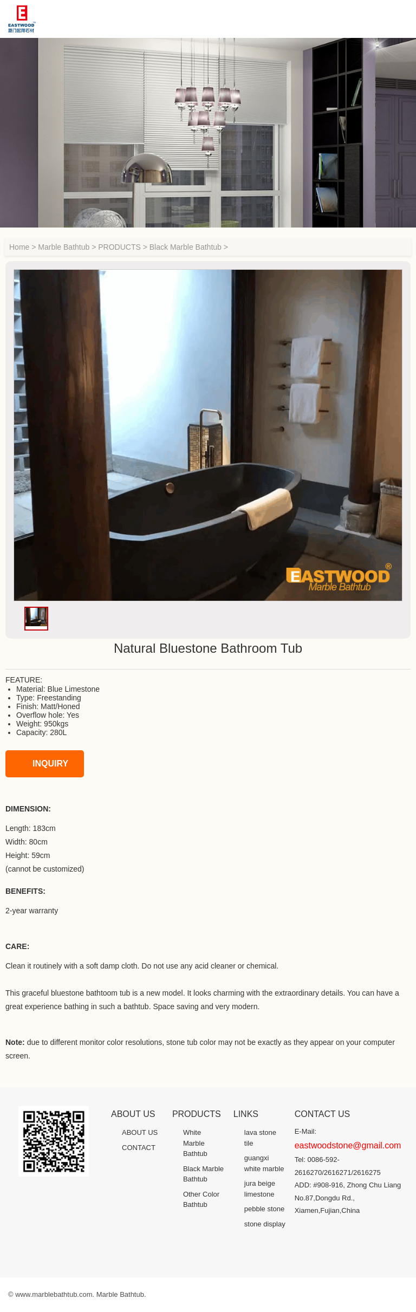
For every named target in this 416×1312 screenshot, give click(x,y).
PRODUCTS (119, 247)
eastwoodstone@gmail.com (348, 1145)
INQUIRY (39, 763)
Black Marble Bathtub (186, 247)
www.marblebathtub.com (53, 1294)
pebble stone (264, 1209)
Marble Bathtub (63, 247)
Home (19, 247)
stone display (264, 1224)
